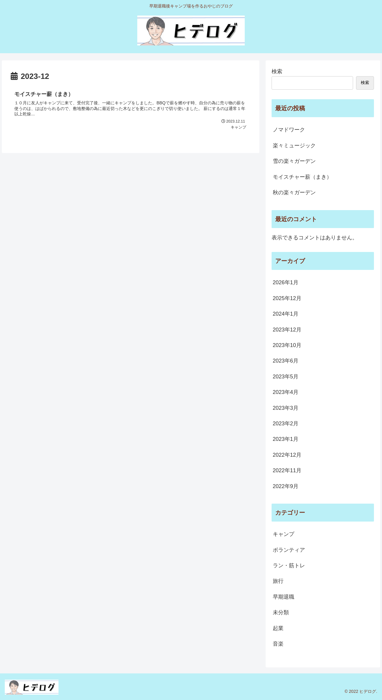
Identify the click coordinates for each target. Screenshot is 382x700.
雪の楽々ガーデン (294, 161)
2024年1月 (285, 314)
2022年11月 (287, 470)
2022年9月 (285, 486)
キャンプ (283, 534)
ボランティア (289, 550)
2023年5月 (285, 377)
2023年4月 (285, 392)
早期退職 (283, 597)
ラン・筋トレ (289, 565)
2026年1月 (285, 282)
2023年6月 (285, 361)
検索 (277, 71)
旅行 (278, 581)
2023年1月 (285, 439)
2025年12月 (287, 298)
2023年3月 (285, 408)
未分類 (281, 612)
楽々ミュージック (294, 146)
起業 (278, 628)
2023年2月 (285, 424)
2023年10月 (287, 345)
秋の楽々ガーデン (294, 192)
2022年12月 (287, 455)
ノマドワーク (289, 130)
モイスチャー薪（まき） (302, 177)
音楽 (278, 644)
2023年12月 (287, 330)
